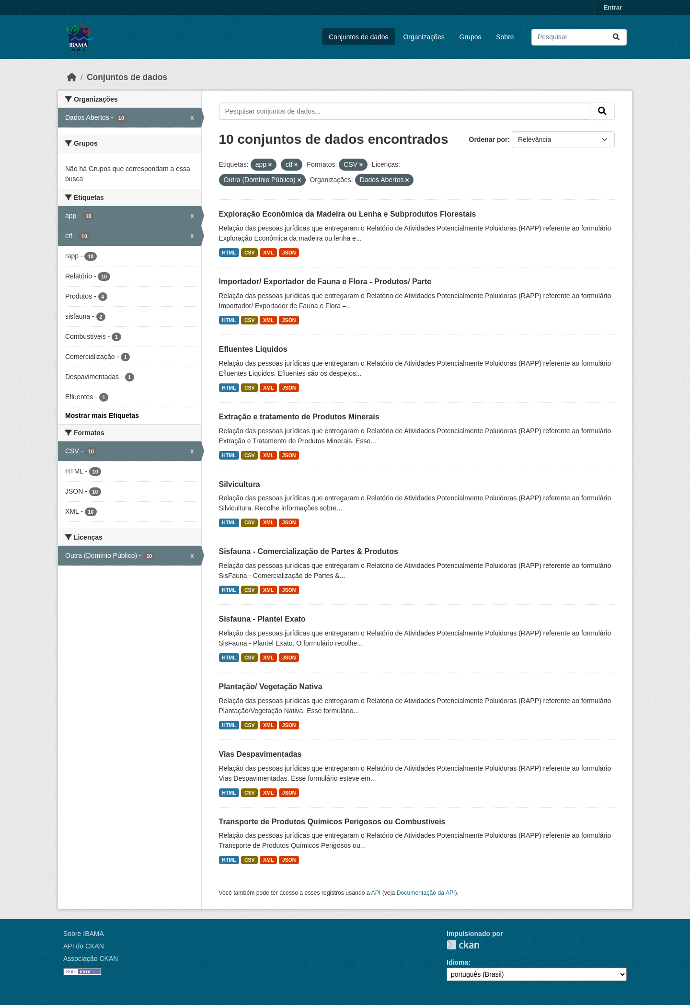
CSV (249, 252)
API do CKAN (83, 946)
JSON (289, 252)
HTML (229, 252)
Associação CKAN (90, 958)
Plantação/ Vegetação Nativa (270, 686)
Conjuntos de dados (359, 37)
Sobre (505, 37)
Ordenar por (488, 139)
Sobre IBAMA (83, 933)
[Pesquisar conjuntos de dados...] (579, 37)
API (376, 892)
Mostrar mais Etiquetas (102, 415)
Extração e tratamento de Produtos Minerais (299, 417)
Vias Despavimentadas (260, 754)
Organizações (423, 37)
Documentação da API (426, 892)
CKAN (463, 945)
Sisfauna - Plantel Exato (262, 619)
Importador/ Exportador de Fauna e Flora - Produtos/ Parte (325, 281)
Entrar (613, 7)
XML (268, 252)
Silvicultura (239, 484)
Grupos (471, 37)
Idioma (457, 962)
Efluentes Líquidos (253, 349)
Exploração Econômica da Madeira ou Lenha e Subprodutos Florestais (347, 214)
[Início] (72, 77)
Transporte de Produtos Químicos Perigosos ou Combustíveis (332, 822)
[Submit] (616, 37)
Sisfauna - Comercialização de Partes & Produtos (308, 551)
